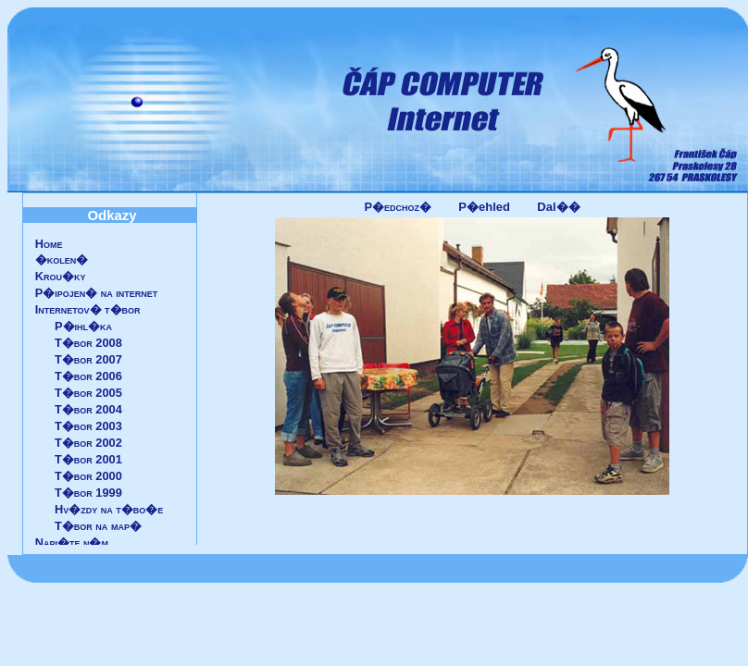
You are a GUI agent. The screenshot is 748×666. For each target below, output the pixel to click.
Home (49, 244)
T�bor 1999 (88, 493)
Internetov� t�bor (88, 309)
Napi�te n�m (71, 542)
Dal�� (558, 207)
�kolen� (62, 259)
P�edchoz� (397, 207)
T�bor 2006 (88, 376)
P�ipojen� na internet (96, 293)
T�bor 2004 (88, 409)
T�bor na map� (98, 526)
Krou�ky (60, 276)
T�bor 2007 (88, 359)
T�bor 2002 (88, 443)
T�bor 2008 (88, 343)
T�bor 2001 (88, 459)
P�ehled (484, 207)
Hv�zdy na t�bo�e (109, 509)
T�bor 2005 (88, 393)
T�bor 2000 (88, 476)
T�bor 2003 (88, 426)
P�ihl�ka (83, 326)
